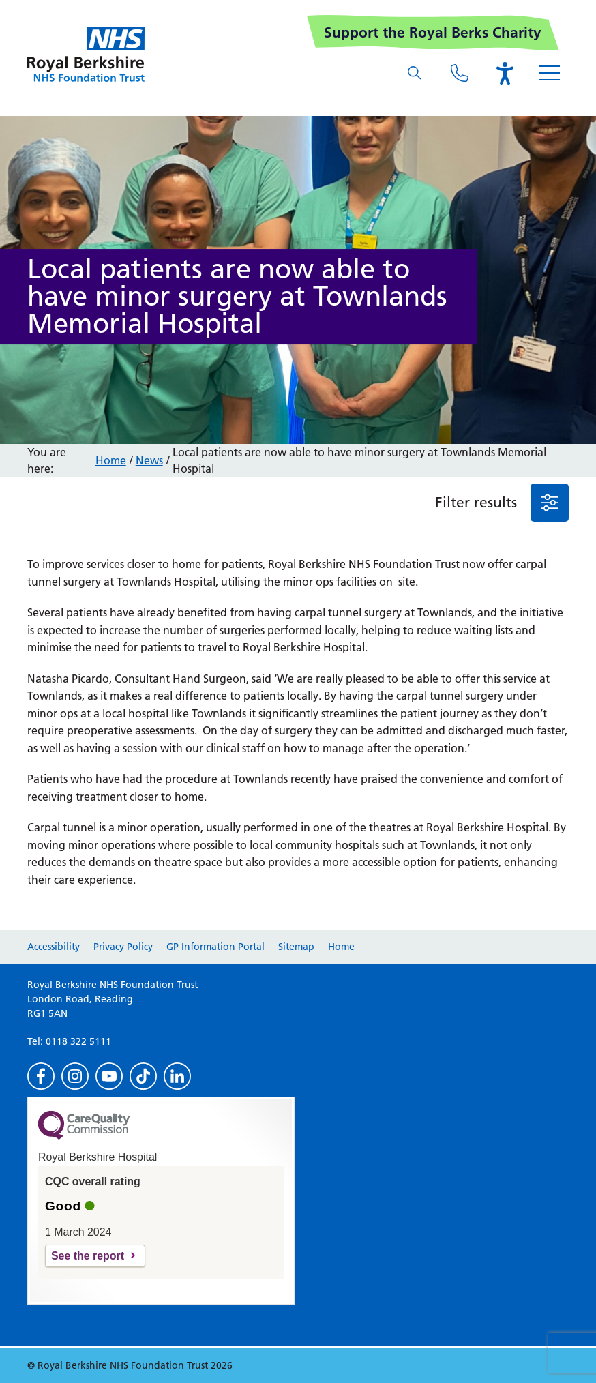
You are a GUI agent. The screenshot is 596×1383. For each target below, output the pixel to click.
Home (110, 460)
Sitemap (296, 946)
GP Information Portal (215, 946)
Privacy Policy (123, 946)
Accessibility (53, 946)
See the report (87, 1256)
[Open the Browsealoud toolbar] (505, 73)
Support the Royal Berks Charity (432, 32)
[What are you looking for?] (415, 73)
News (149, 460)
